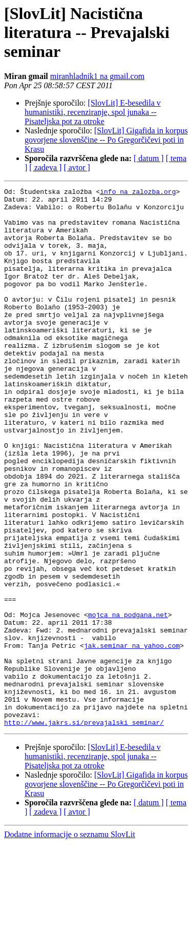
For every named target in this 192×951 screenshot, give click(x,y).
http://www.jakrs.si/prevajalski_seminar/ (84, 830)
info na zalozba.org (138, 192)
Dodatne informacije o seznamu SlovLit (69, 942)
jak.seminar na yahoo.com (132, 737)
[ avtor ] (76, 167)
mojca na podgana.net (128, 700)
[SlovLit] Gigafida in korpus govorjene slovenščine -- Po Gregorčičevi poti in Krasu (106, 139)
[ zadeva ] (45, 167)
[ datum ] (149, 158)
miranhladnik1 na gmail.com (97, 76)
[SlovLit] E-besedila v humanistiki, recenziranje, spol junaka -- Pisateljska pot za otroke (93, 112)
